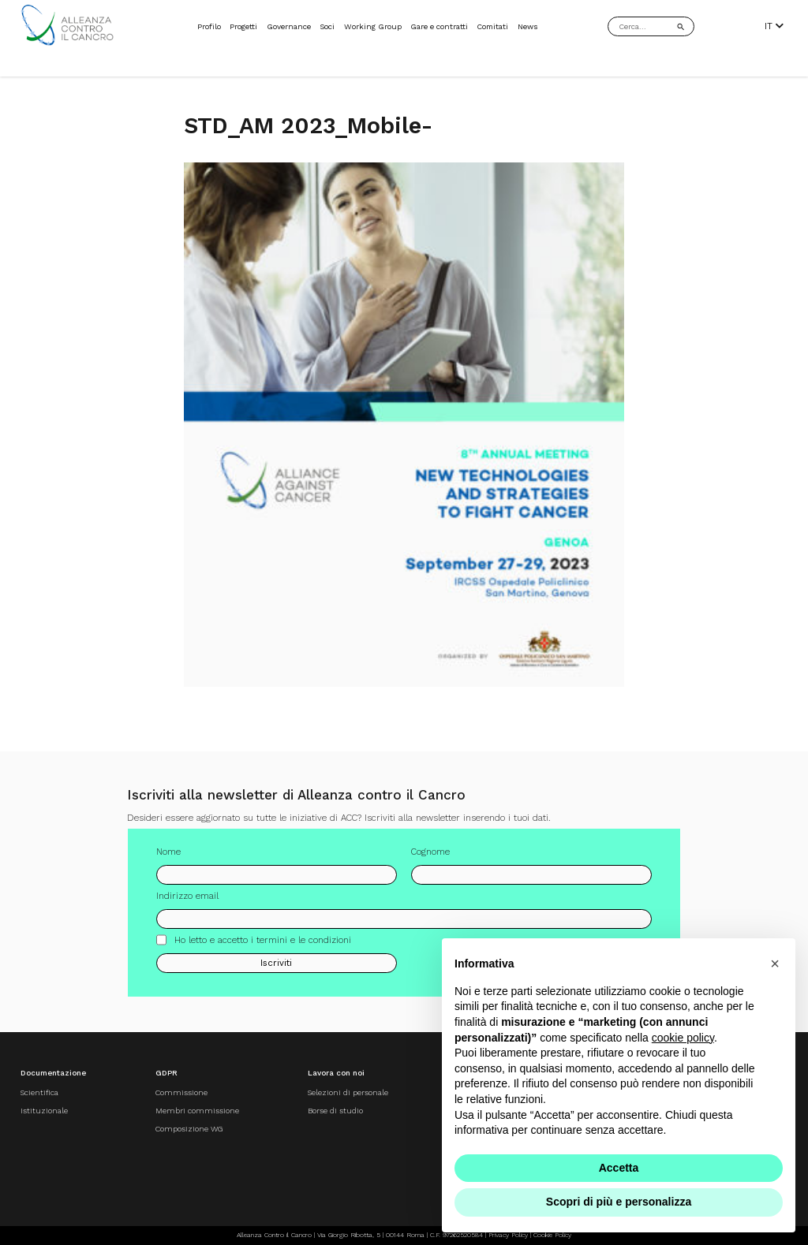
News (528, 26)
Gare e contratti (439, 26)
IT (774, 26)
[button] (774, 963)
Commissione (181, 1092)
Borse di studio (335, 1110)
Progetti (243, 26)
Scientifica (39, 1092)
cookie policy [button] (683, 1037)
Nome (168, 857)
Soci (327, 26)
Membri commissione (197, 1110)
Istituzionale (44, 1110)
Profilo (209, 26)
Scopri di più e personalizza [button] (618, 1201)
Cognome (430, 857)
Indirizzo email (187, 902)
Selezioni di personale (348, 1092)
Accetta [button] (619, 1167)
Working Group (373, 26)
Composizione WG (189, 1128)
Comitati (492, 26)
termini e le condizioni (303, 946)
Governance (289, 26)
